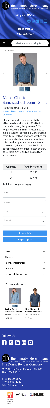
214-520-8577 (25, 34)
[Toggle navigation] (4, 43)
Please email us (25, 28)
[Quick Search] (27, 43)
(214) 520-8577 (12, 378)
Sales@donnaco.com (13, 385)
